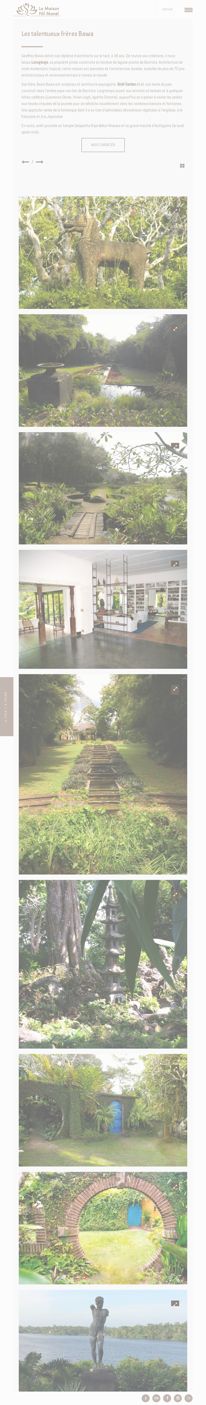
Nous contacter (103, 145)
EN (188, 1398)
